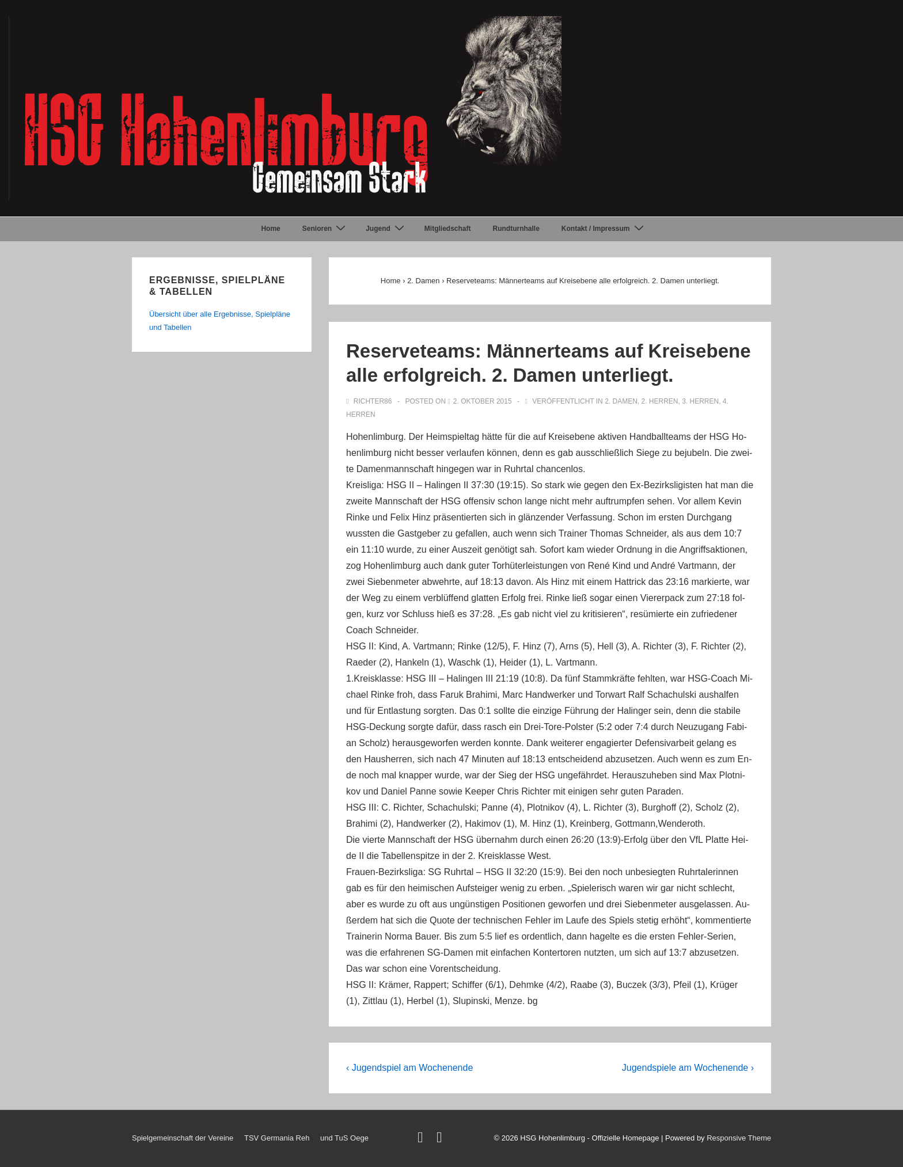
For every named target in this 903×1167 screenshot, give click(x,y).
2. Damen (621, 401)
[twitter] (423, 1139)
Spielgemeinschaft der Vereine (182, 1138)
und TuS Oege (344, 1138)
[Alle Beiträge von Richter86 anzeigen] (370, 401)
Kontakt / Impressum (604, 228)
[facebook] (441, 1139)
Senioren (325, 228)
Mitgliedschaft (447, 229)
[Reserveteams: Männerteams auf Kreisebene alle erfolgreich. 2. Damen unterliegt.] (482, 401)
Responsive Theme (739, 1138)
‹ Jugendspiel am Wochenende (409, 1068)
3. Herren (700, 401)
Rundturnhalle (516, 229)
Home (270, 229)
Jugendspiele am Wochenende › (688, 1068)
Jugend (386, 228)
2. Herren (659, 401)
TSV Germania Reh (276, 1138)
